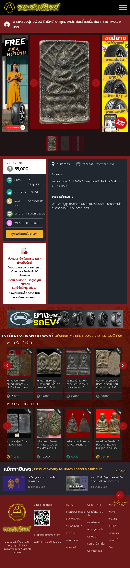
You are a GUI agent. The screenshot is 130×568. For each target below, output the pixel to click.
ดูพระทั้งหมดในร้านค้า (24, 233)
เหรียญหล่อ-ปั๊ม (95, 529)
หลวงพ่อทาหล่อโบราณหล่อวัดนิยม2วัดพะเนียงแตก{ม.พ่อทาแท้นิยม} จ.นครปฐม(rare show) (51, 446)
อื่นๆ (111, 547)
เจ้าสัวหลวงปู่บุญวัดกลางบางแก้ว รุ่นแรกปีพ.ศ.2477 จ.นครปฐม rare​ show (20, 446)
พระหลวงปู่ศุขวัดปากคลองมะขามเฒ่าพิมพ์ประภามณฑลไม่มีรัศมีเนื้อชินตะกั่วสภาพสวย (109, 385)
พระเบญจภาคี (94, 505)
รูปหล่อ (112, 526)
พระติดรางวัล (94, 551)
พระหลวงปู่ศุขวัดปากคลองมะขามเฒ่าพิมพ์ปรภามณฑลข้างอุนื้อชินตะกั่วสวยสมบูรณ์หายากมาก (80, 387)
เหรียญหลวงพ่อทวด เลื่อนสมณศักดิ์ (42, 479)
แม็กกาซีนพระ (73, 519)
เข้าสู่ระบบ (71, 533)
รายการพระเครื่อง (75, 512)
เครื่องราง (114, 533)
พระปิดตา (92, 536)
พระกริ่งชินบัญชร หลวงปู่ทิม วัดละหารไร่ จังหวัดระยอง (107, 479)
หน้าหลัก (70, 505)
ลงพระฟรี (71, 547)
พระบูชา (113, 519)
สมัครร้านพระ (73, 540)
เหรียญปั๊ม (114, 540)
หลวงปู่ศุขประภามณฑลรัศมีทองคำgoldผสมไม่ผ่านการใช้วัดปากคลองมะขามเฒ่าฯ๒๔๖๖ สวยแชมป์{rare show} (110, 450)
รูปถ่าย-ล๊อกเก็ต (96, 544)
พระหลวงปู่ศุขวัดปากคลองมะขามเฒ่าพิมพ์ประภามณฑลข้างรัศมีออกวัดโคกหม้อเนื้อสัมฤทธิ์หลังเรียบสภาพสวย (20, 389)
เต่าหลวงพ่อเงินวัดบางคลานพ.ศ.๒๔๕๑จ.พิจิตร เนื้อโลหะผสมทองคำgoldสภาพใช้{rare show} (80, 450)
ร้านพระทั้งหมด (74, 526)
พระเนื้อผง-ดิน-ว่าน (95, 513)
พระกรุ (112, 512)
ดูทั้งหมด (121, 471)
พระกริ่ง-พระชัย (95, 522)
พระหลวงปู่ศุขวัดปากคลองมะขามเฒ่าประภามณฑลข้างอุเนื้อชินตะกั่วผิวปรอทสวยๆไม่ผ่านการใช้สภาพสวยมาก (50, 389)
